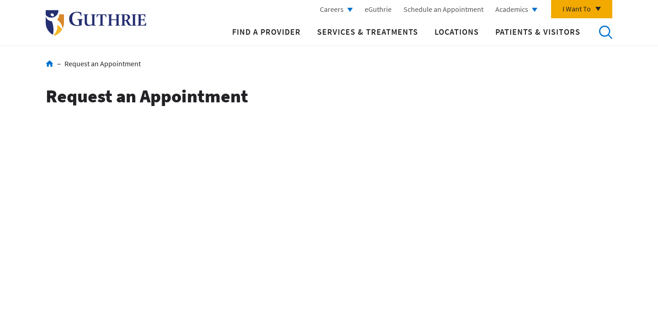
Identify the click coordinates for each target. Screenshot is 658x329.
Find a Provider (266, 32)
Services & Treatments (367, 32)
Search (605, 32)
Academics (511, 9)
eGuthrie (378, 9)
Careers (332, 9)
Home (49, 63)
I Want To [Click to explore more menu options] (576, 8)
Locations (457, 32)
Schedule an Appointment (443, 9)
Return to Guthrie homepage (96, 23)
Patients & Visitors (537, 32)
